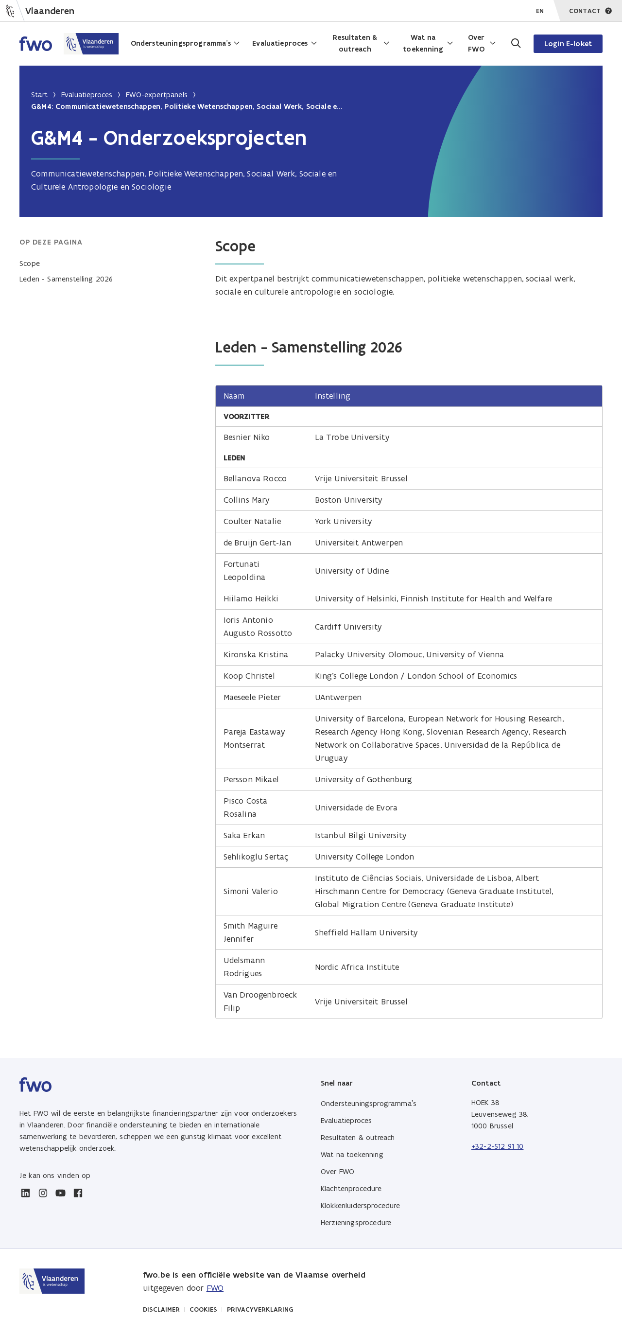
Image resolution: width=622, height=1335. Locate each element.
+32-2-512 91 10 (497, 1146)
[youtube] (60, 1193)
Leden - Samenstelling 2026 (66, 278)
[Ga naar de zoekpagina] (515, 43)
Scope (29, 263)
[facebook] (78, 1193)
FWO (215, 1287)
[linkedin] (25, 1193)
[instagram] (43, 1193)
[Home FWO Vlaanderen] (69, 43)
